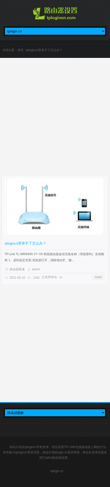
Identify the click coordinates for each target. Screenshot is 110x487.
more (98, 277)
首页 (20, 50)
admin (36, 269)
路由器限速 (17, 269)
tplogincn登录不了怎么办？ (25, 243)
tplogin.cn (56, 471)
